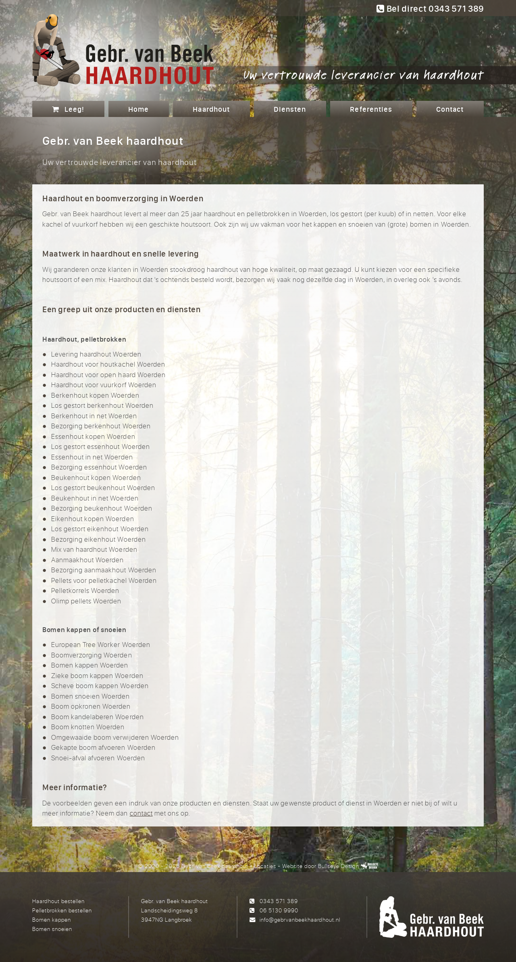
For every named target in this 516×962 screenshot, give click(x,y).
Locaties (265, 866)
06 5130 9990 (279, 910)
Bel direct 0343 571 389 (430, 8)
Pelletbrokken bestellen (62, 910)
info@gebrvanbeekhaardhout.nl (300, 919)
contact (141, 813)
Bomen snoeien (52, 929)
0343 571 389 (279, 901)
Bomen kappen (51, 919)
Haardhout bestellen (58, 901)
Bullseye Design (338, 866)
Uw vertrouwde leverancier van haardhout (363, 74)
